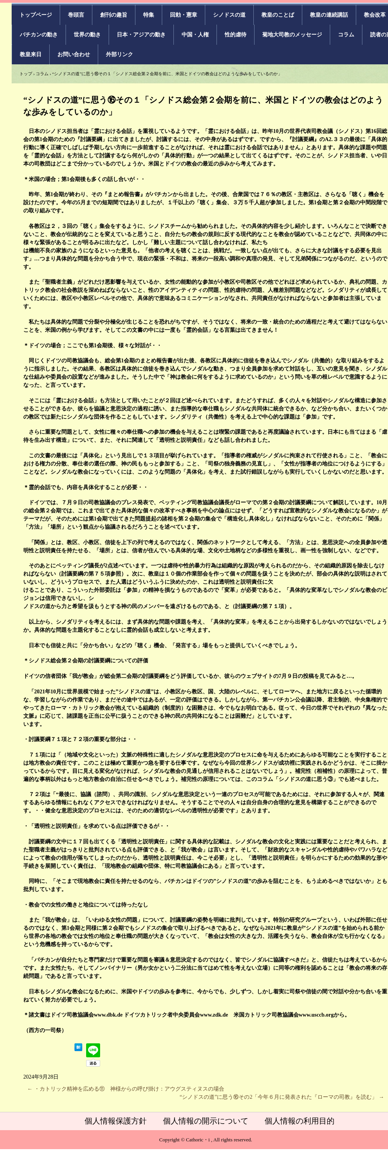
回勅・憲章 (183, 15)
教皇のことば (278, 15)
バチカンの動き (39, 35)
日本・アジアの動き (141, 35)
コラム (346, 35)
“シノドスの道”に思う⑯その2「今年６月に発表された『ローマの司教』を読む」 (282, 1097)
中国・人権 (195, 35)
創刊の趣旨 (113, 15)
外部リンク (119, 54)
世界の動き (87, 35)
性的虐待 (235, 35)
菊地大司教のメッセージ (292, 35)
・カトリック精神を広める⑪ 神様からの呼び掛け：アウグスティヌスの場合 (125, 1089)
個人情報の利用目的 (299, 1121)
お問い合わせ (73, 54)
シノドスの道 (229, 15)
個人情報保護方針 (116, 1121)
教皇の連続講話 (329, 15)
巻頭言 (76, 15)
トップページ (35, 15)
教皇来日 (31, 54)
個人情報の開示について (205, 1121)
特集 (148, 15)
